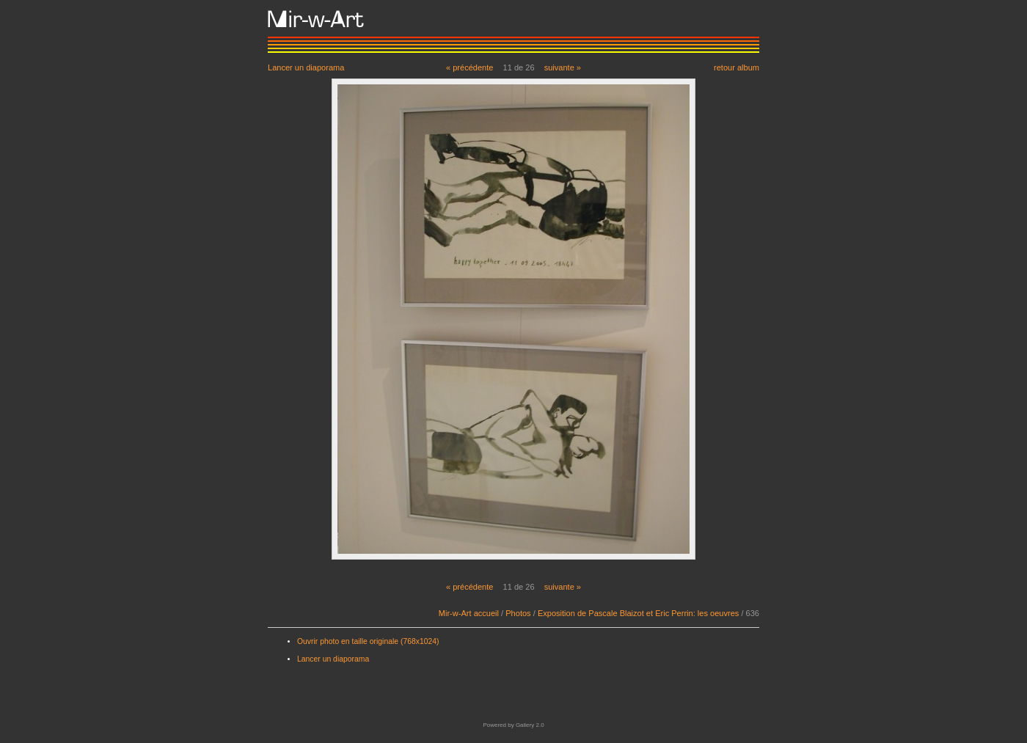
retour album (736, 67)
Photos (517, 613)
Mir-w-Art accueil (469, 613)
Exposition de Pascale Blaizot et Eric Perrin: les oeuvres (638, 613)
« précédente (470, 67)
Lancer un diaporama (306, 67)
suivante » (562, 67)
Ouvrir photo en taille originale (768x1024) (368, 641)
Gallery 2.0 (530, 725)
